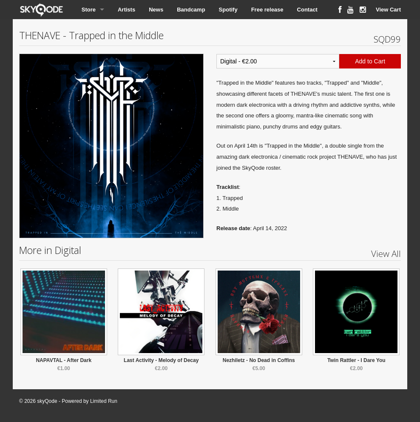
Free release (267, 9)
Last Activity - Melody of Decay (161, 360)
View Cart (388, 9)
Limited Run (103, 401)
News (156, 9)
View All (386, 253)
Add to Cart (370, 61)
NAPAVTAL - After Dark (63, 360)
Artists (126, 9)
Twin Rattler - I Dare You (356, 360)
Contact (307, 9)
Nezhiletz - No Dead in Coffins (259, 360)
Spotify (228, 9)
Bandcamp (191, 9)
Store (89, 9)
